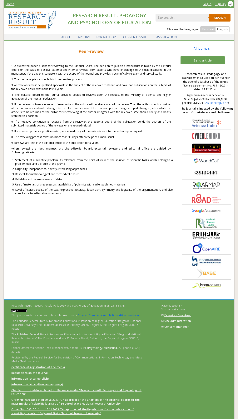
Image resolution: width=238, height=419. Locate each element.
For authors (106, 37)
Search (220, 17)
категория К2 (219, 103)
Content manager (176, 326)
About (66, 37)
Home (10, 4)
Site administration (177, 321)
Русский (208, 29)
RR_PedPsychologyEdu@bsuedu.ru (100, 348)
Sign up (220, 4)
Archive (84, 37)
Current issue (135, 37)
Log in (207, 4)
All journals (202, 48)
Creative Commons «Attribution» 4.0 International (108, 315)
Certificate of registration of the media (38, 367)
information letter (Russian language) (37, 384)
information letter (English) (30, 378)
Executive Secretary (177, 315)
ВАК (206, 103)
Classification (165, 37)
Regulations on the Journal (29, 373)
